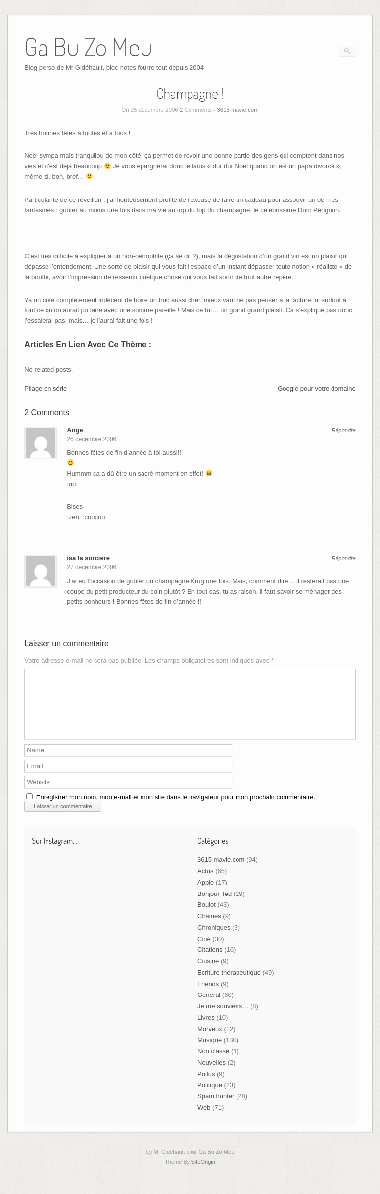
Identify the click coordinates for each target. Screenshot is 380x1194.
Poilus (206, 1086)
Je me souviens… (222, 1018)
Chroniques (214, 939)
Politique (209, 1096)
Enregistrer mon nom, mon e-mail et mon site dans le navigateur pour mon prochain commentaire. (175, 809)
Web (204, 1119)
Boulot (206, 916)
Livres (206, 1029)
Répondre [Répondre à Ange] (343, 430)
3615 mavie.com (237, 110)
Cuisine (208, 973)
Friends (208, 995)
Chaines (209, 928)
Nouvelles (211, 1074)
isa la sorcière (88, 558)
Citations (210, 961)
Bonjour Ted (214, 905)
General (208, 1006)
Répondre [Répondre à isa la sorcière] (343, 558)
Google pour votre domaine (317, 388)
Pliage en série (45, 388)
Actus (205, 883)
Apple (205, 894)
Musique (209, 1051)
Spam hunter (215, 1108)
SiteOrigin (203, 1174)
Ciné (204, 950)
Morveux (209, 1041)
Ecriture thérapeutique (229, 984)
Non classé (213, 1063)
